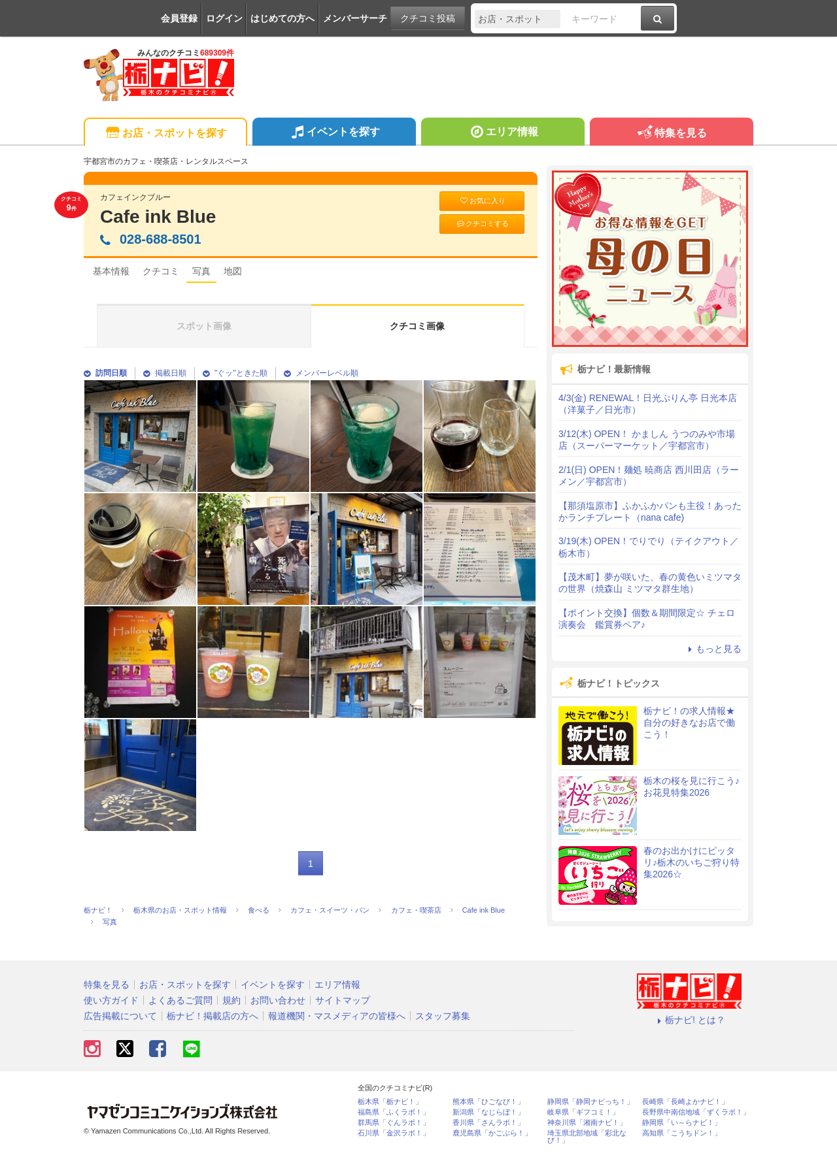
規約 (231, 1000)
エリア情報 (503, 133)
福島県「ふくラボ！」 (394, 1112)
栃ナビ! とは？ (689, 1020)
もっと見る (713, 649)
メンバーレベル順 (321, 373)
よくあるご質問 (180, 1000)
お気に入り (481, 201)
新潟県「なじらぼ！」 (488, 1112)
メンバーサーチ (355, 18)
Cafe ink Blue (158, 216)
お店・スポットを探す (165, 133)
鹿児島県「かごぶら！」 (492, 1133)
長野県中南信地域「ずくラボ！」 (696, 1112)
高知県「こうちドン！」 (681, 1133)
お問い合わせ (277, 1000)
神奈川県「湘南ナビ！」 (586, 1122)
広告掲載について (120, 1016)
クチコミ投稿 (427, 18)
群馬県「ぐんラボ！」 (394, 1122)
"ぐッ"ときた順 (235, 373)
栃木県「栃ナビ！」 (390, 1101)
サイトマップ (342, 1000)
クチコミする (482, 224)
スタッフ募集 (442, 1016)
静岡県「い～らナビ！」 (681, 1122)
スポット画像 (204, 326)
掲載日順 (164, 373)
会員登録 (179, 18)
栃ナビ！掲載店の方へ (212, 1016)
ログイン (224, 18)
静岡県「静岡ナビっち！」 (590, 1101)
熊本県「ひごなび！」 (488, 1101)
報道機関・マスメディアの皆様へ (336, 1016)
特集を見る (671, 133)
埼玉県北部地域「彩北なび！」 (586, 1137)
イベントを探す (333, 133)
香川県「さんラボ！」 (488, 1122)
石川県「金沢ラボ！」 (394, 1133)
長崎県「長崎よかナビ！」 (685, 1101)
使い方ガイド (111, 1000)
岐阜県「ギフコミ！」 (583, 1112)
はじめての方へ (282, 18)
